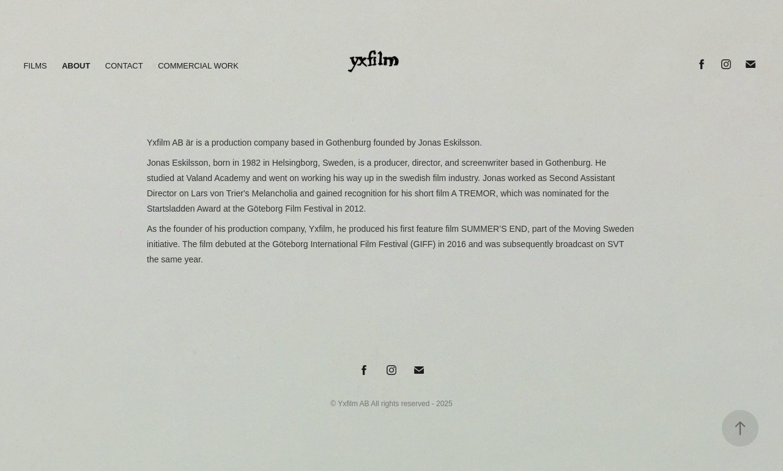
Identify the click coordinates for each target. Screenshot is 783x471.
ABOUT (76, 65)
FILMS (34, 65)
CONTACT (124, 65)
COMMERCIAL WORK (198, 65)
